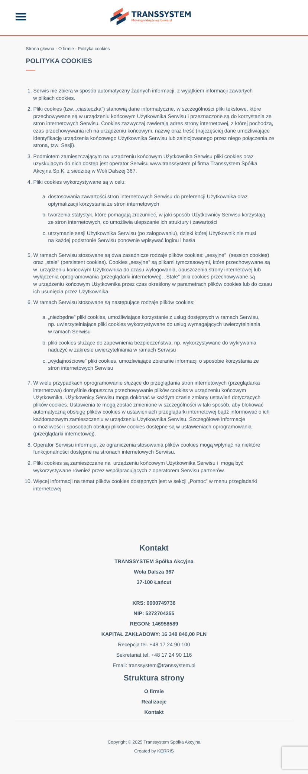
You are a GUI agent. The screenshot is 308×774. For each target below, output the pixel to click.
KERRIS (165, 751)
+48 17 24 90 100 (169, 644)
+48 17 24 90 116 (171, 655)
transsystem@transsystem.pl (162, 665)
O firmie (66, 48)
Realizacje (154, 702)
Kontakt (153, 712)
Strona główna (40, 48)
